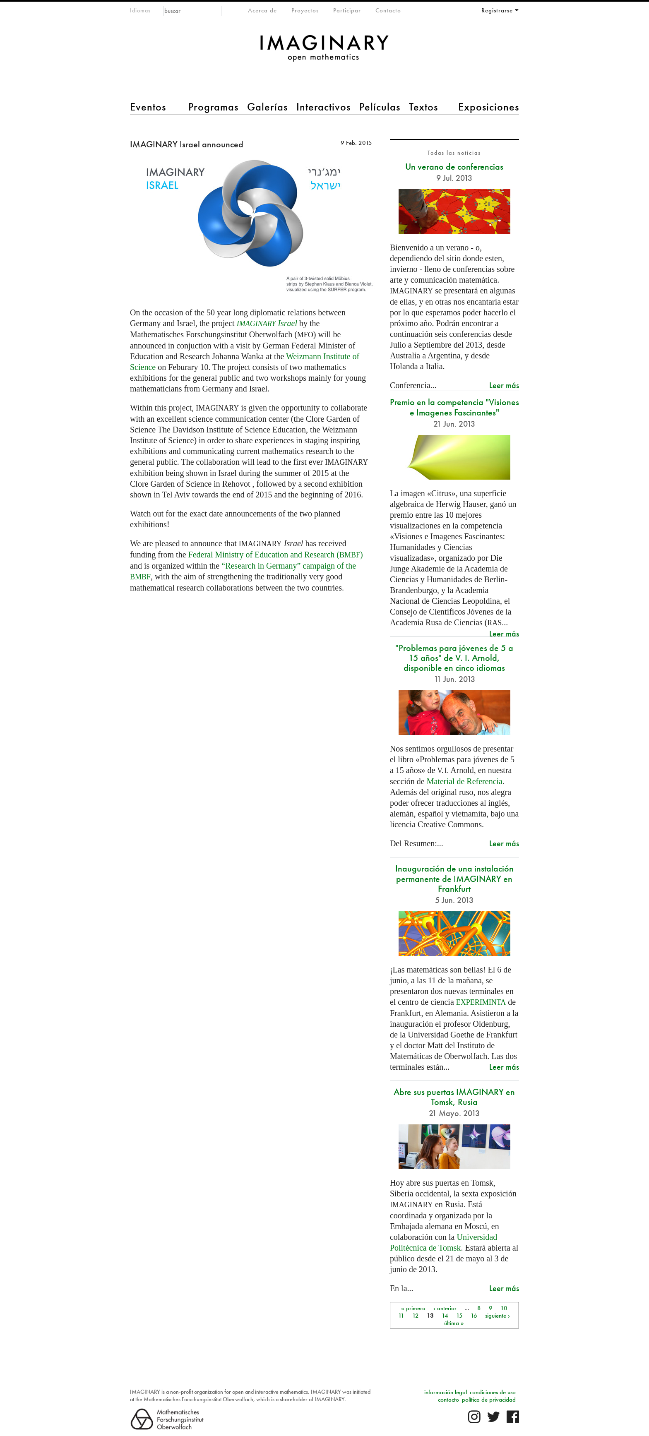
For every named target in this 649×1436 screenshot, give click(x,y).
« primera (413, 1307)
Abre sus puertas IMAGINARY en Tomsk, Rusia (454, 1096)
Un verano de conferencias (454, 166)
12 (415, 1315)
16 (474, 1315)
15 (459, 1315)
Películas (379, 106)
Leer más (504, 385)
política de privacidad (489, 1399)
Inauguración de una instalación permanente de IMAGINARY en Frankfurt (454, 878)
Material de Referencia (464, 781)
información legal (445, 1392)
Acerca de (262, 10)
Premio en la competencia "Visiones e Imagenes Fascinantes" (454, 407)
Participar (347, 10)
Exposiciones (488, 106)
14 (445, 1315)
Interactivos (323, 106)
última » (454, 1322)
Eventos (148, 106)
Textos (423, 106)
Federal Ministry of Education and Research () (275, 554)
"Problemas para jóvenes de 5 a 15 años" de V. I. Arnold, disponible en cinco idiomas (454, 657)
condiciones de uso (493, 1392)
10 (503, 1307)
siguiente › (497, 1315)
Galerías (267, 106)
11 (401, 1315)
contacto (448, 1399)
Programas (213, 106)
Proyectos (305, 10)
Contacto (388, 10)
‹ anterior (445, 1307)
